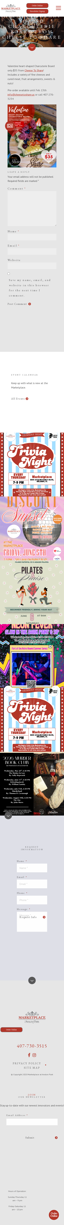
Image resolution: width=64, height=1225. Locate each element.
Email (14, 245)
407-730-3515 (32, 1046)
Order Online (53, 1215)
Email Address (17, 1115)
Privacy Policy (27, 1063)
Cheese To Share (34, 70)
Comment (17, 188)
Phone (22, 892)
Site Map (32, 1067)
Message (23, 909)
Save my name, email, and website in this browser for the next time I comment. (30, 287)
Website (14, 260)
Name (13, 231)
